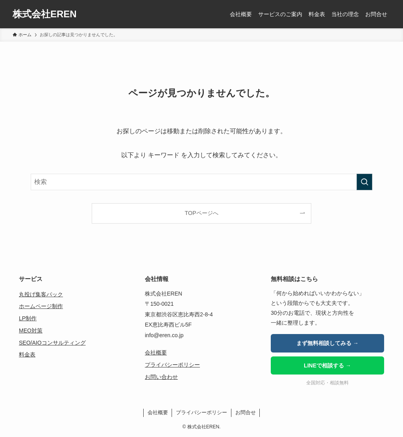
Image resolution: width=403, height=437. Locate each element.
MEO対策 (31, 330)
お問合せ (245, 412)
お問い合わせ (161, 377)
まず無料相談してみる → (327, 343)
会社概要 (156, 352)
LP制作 (28, 318)
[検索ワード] (201, 182)
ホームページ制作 (41, 306)
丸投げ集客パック (41, 294)
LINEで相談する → (327, 365)
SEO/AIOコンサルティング (52, 343)
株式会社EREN (45, 14)
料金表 (27, 354)
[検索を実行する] (364, 182)
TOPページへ (201, 213)
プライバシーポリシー (172, 365)
